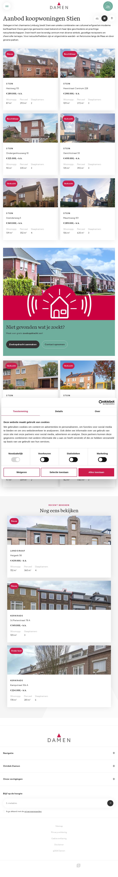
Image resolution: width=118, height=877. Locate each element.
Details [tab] (59, 411)
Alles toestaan (96, 472)
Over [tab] (97, 411)
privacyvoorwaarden (33, 811)
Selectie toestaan (59, 472)
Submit (110, 803)
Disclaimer (59, 844)
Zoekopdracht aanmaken (23, 344)
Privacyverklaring (59, 832)
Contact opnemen (55, 344)
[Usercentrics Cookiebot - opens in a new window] (101, 402)
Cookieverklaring (59, 838)
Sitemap (59, 826)
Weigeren (21, 472)
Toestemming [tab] (20, 411)
